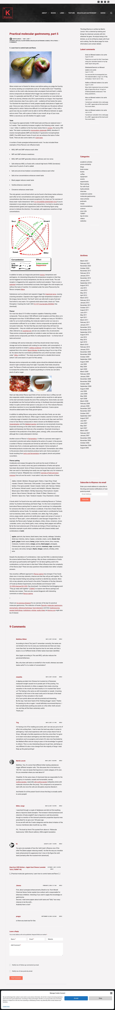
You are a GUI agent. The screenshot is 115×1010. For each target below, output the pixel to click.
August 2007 (84, 418)
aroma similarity (85, 164)
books (82, 172)
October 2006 (84, 443)
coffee (82, 174)
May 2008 (83, 396)
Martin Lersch (20, 761)
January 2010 (84, 349)
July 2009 (83, 364)
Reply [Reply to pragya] (60, 916)
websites (83, 221)
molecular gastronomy (37, 40)
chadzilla (19, 677)
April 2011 (83, 317)
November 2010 (85, 330)
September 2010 (85, 332)
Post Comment (16, 978)
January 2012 (84, 303)
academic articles (15, 40)
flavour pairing (38, 574)
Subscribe (85, 499)
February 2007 (85, 433)
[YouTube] (105, 2)
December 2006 (85, 438)
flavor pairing (25, 40)
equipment (83, 177)
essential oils (27, 331)
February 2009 (85, 374)
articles (33, 610)
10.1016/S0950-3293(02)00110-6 (45, 202)
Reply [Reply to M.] (60, 843)
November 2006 (85, 440)
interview (83, 191)
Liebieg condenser (35, 348)
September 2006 (85, 445)
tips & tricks (54, 40)
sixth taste (39, 138)
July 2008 (83, 391)
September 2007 (85, 416)
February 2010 (85, 347)
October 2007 (84, 413)
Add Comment (16, 945)
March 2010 (84, 344)
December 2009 (85, 352)
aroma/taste (13, 608)
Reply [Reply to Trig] (60, 722)
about (96, 41)
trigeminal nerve (50, 294)
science (47, 40)
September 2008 (85, 386)
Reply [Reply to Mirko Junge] (60, 806)
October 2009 (84, 357)
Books (54, 13)
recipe (82, 204)
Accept (76, 998)
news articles (84, 199)
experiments (84, 182)
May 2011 (83, 315)
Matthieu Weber (21, 639)
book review (84, 169)
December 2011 (85, 305)
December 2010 (85, 327)
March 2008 (84, 401)
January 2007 (84, 435)
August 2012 (84, 285)
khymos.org (51, 610)
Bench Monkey (32, 350)
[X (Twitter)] (98, 2)
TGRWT (32, 589)
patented (12, 284)
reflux (16, 355)
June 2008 (83, 394)
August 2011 (84, 310)
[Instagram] (102, 2)
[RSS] (108, 2)
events (82, 179)
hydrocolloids (84, 189)
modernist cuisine (86, 194)
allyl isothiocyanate (40, 782)
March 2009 (84, 371)
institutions (27, 610)
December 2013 (85, 278)
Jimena (18, 885)
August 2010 (84, 335)
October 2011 (84, 308)
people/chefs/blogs (16, 610)
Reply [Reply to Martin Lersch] (60, 760)
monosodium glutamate (39, 130)
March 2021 (84, 261)
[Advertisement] (94, 137)
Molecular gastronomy (88, 13)
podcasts (83, 201)
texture (42, 275)
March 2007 (84, 430)
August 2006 (84, 448)
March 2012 (84, 298)
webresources (55, 608)
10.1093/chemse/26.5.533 (18, 586)
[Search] (111, 13)
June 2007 (83, 423)
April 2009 (83, 369)
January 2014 (84, 276)
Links (63, 13)
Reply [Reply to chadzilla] (60, 677)
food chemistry (38, 608)
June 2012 (83, 290)
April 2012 (83, 295)
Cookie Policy (6, 1006)
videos (82, 218)
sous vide (83, 211)
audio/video (41, 610)
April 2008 (83, 398)
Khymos (89, 29)
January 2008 (84, 406)
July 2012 (83, 288)
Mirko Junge (20, 806)
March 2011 (84, 320)
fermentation (32, 439)
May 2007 (83, 426)
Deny (100, 998)
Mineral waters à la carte (99, 55)
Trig (17, 722)
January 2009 (84, 376)
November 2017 (85, 271)
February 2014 (85, 273)
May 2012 (83, 293)
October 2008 (84, 384)
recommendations (86, 206)
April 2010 (83, 342)
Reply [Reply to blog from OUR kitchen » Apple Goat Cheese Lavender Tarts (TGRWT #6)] (51, 869)
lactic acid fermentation (31, 453)
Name (13, 939)
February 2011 (85, 322)
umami (50, 128)
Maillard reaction (30, 424)
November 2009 (85, 354)
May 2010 (83, 339)
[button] (111, 993)
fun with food (84, 186)
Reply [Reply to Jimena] (60, 885)
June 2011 (83, 312)
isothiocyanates (21, 782)
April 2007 (83, 428)
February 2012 (85, 300)
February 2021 (85, 263)
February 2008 (85, 403)
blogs (82, 167)
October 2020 (84, 268)
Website (50, 939)
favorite (44, 605)
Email (31, 939)
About (45, 13)
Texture (71, 13)
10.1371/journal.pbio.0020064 (44, 304)
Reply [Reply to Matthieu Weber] (60, 639)
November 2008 (85, 381)
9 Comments (13, 42)
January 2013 (84, 280)
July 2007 (83, 421)
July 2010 (83, 337)
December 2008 (85, 379)
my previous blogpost (24, 603)
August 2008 (84, 389)
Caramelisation (14, 424)
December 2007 (85, 408)
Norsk (104, 13)
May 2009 (83, 367)
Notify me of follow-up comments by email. (25, 965)
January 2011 (84, 325)
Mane (23, 289)
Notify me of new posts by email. (22, 971)
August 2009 (84, 362)
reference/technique (25, 608)
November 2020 (85, 266)
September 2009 (85, 359)
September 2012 (85, 283)
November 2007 (85, 411)
